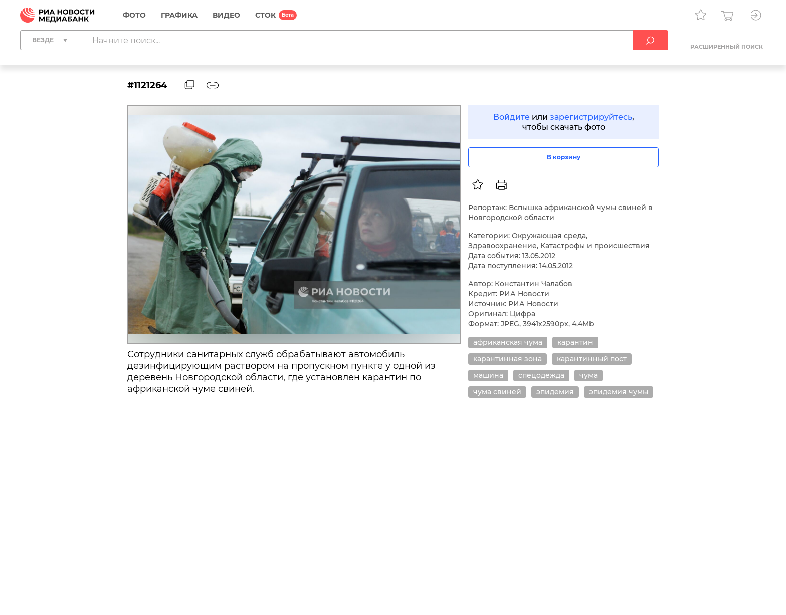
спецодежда (541, 375)
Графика (179, 15)
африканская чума (507, 342)
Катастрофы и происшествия (595, 245)
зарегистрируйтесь (591, 117)
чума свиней (497, 391)
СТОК (265, 15)
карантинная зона (507, 358)
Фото (134, 15)
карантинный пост (592, 358)
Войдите (511, 117)
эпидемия (555, 391)
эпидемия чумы (618, 391)
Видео (226, 15)
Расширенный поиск (726, 46)
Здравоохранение (502, 245)
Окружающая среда (549, 235)
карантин (575, 342)
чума (588, 375)
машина (488, 375)
